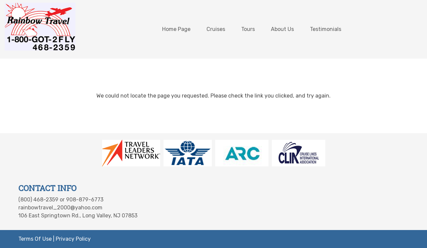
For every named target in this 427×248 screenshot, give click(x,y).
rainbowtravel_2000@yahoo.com (60, 207)
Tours (248, 29)
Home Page (176, 29)
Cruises (215, 29)
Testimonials (325, 29)
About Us (282, 29)
